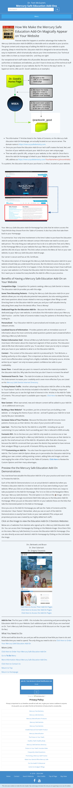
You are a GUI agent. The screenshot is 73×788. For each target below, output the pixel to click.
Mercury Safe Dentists (36, 722)
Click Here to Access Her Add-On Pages (36, 610)
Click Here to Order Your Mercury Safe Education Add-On (24, 651)
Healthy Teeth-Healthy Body (36, 741)
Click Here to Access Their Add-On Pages (36, 607)
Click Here (51, 395)
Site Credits (41, 776)
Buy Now (64, 776)
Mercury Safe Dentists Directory (36, 745)
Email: (36, 684)
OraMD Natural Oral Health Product (36, 730)
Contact (16, 776)
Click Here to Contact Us (11, 664)
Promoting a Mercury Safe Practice (36, 756)
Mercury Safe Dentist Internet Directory (22, 382)
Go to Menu (9, 655)
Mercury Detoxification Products (36, 718)
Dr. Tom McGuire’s (36, 4)
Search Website (28, 776)
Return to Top (7, 668)
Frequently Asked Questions (36, 752)
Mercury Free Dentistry (36, 711)
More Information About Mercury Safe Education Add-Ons (24, 660)
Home (8, 776)
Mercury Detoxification (36, 733)
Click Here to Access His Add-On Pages (37, 613)
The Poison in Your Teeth (36, 737)
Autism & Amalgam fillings (37, 767)
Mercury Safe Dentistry (36, 715)
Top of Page (53, 776)
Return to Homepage (10, 672)
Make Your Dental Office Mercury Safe (36, 759)
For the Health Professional (36, 763)
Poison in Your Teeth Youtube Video (36, 748)
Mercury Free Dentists (36, 726)
